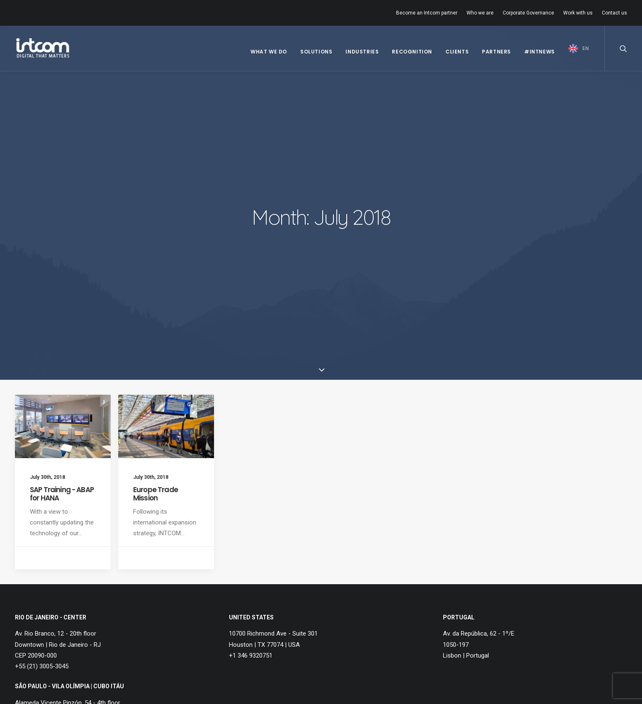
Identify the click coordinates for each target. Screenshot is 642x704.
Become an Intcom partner (426, 13)
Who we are (480, 13)
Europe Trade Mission (155, 317)
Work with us (578, 13)
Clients (457, 51)
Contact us (614, 13)
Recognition (412, 51)
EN (585, 48)
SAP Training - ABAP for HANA (62, 317)
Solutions (316, 51)
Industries (362, 51)
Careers (179, 608)
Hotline (177, 630)
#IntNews (539, 51)
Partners (496, 51)
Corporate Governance (528, 13)
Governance (43, 621)
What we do (268, 51)
